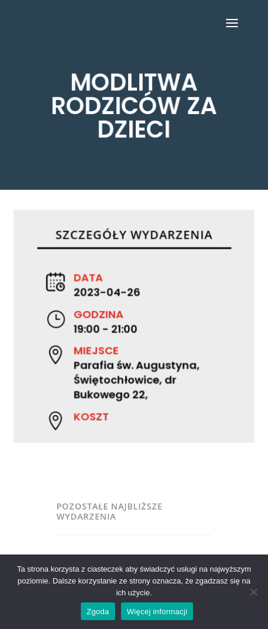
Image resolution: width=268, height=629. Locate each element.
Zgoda (98, 611)
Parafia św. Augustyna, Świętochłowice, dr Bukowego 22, (136, 379)
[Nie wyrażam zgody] (253, 592)
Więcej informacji (157, 611)
